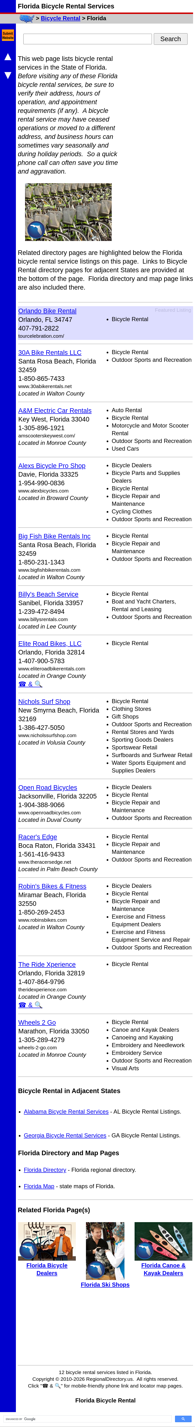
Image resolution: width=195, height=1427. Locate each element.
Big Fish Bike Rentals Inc (54, 536)
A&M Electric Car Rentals (55, 410)
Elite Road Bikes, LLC (50, 643)
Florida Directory (45, 1170)
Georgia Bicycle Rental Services (65, 1135)
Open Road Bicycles (47, 787)
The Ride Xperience (47, 964)
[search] (87, 1419)
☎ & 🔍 (30, 684)
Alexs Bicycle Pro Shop (51, 465)
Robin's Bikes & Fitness (52, 886)
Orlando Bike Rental (47, 311)
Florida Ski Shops (105, 1284)
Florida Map (39, 1186)
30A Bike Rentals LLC (50, 352)
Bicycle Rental (60, 18)
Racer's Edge (37, 837)
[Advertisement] (157, 126)
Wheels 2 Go (37, 1022)
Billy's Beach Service (48, 594)
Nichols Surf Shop (44, 701)
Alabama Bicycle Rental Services (66, 1111)
